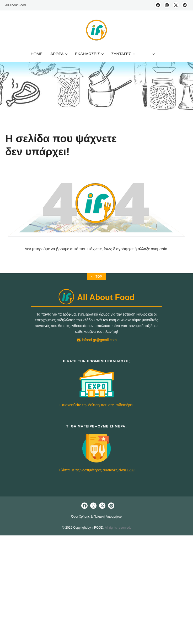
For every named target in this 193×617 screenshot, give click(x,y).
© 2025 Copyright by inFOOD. (83, 527)
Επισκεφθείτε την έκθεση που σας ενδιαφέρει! (96, 405)
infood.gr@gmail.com (96, 340)
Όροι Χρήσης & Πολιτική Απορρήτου (96, 516)
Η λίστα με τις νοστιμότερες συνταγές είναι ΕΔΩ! (97, 470)
